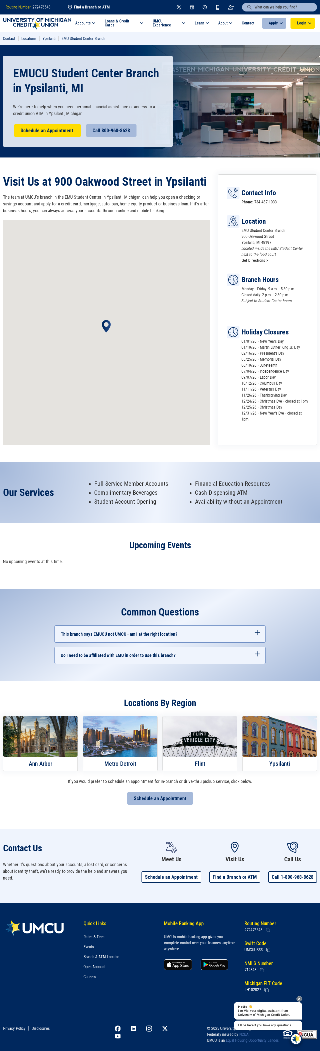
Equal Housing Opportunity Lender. (252, 1040)
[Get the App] (217, 7)
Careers (90, 976)
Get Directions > (255, 260)
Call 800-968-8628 (111, 131)
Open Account (95, 966)
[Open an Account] (231, 7)
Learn (199, 23)
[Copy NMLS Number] (262, 970)
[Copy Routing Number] (268, 930)
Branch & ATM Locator (101, 956)
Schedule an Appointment (47, 131)
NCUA (243, 1034)
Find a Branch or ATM (88, 7)
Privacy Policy (14, 1028)
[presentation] (299, 999)
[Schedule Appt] (205, 7)
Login (301, 23)
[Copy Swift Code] (268, 950)
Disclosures (41, 1028)
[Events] (192, 7)
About (223, 23)
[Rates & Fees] (178, 7)
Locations (28, 38)
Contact (248, 23)
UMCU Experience (162, 23)
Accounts (83, 23)
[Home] (39, 927)
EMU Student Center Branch (83, 38)
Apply (273, 23)
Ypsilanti (49, 38)
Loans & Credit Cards (117, 23)
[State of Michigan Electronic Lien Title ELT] (266, 990)
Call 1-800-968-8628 (293, 877)
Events (89, 946)
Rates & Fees (94, 936)
